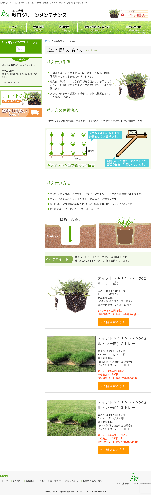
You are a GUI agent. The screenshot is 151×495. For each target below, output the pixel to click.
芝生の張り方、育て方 (50, 481)
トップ (5, 481)
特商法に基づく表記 (92, 481)
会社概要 (17, 481)
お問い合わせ (71, 481)
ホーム (48, 40)
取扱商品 (30, 481)
